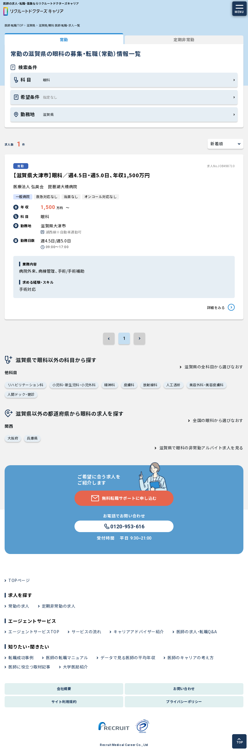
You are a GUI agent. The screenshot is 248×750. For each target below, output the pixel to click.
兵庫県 (32, 438)
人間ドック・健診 (21, 394)
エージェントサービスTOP (33, 631)
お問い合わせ (184, 688)
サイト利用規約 (64, 701)
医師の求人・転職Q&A (196, 631)
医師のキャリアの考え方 (190, 657)
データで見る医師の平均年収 (127, 657)
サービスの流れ (86, 631)
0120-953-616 (123, 526)
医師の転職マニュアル (67, 657)
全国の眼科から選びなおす (218, 420)
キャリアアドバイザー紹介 (138, 631)
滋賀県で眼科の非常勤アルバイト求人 (195, 448)
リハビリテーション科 (26, 384)
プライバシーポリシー (184, 701)
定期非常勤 (184, 39)
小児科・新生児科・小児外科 (74, 384)
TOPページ (19, 580)
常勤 (64, 39)
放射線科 (150, 384)
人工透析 (173, 384)
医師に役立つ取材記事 (29, 667)
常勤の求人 (18, 606)
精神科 (109, 384)
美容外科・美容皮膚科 (206, 384)
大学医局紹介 (75, 667)
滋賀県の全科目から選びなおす (213, 367)
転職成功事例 (20, 657)
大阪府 (13, 438)
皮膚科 (129, 384)
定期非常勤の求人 (58, 606)
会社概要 (64, 688)
